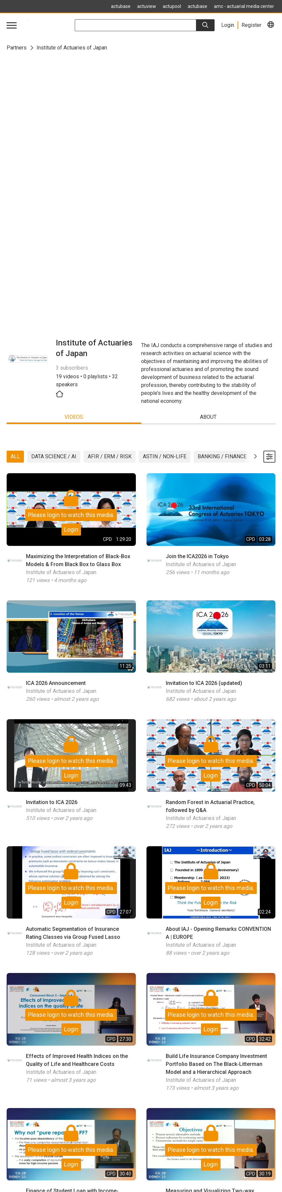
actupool (172, 6)
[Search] (205, 25)
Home (14, 1135)
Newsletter (20, 1143)
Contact (15, 1174)
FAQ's (13, 1151)
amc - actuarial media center (244, 6)
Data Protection (25, 1166)
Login (71, 261)
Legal (13, 1158)
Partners (17, 47)
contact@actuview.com (33, 1088)
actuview (146, 6)
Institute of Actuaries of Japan (61, 304)
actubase (121, 6)
